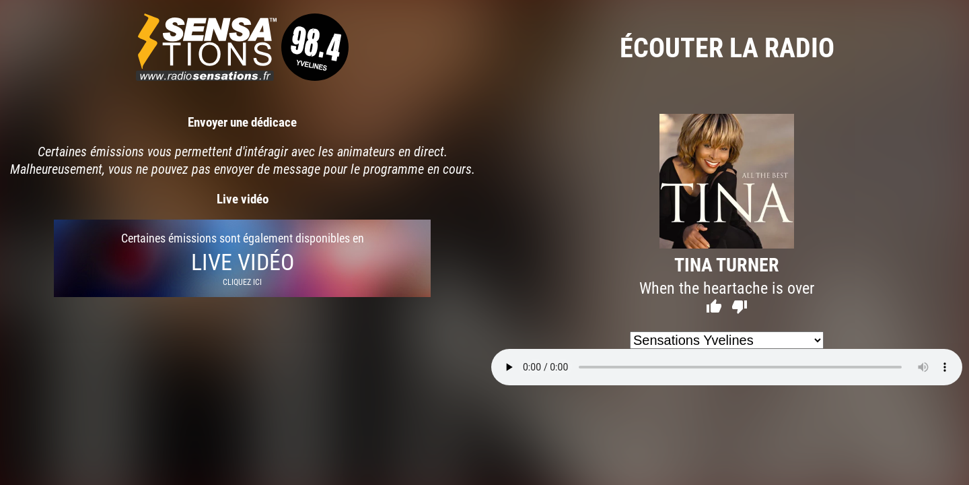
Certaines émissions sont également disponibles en (242, 258)
